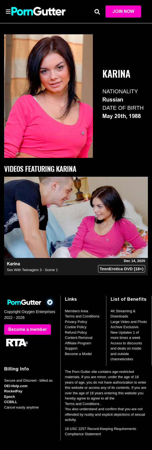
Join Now (123, 11)
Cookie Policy (76, 327)
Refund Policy (76, 332)
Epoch (9, 397)
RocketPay (13, 391)
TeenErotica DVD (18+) (122, 268)
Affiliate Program (78, 343)
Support (71, 348)
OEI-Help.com (15, 386)
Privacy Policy (76, 322)
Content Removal (78, 338)
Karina (13, 263)
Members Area (76, 311)
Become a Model (78, 354)
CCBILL (10, 402)
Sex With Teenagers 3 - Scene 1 (32, 270)
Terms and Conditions (82, 316)
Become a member (27, 329)
